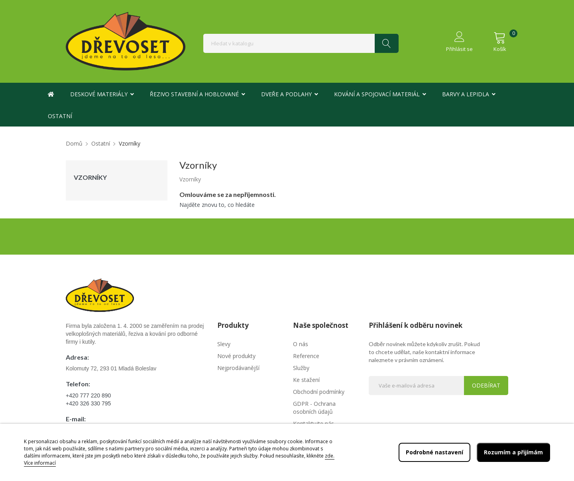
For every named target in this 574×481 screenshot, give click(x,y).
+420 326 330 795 (88, 403)
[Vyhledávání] (301, 43)
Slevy (223, 344)
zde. (329, 455)
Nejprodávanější (238, 368)
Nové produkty (236, 356)
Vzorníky (90, 177)
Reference (306, 356)
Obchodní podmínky (318, 391)
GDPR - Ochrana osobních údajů (314, 407)
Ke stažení (306, 380)
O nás (300, 344)
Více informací (40, 463)
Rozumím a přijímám (513, 452)
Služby (301, 368)
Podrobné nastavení (434, 452)
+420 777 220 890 (88, 395)
